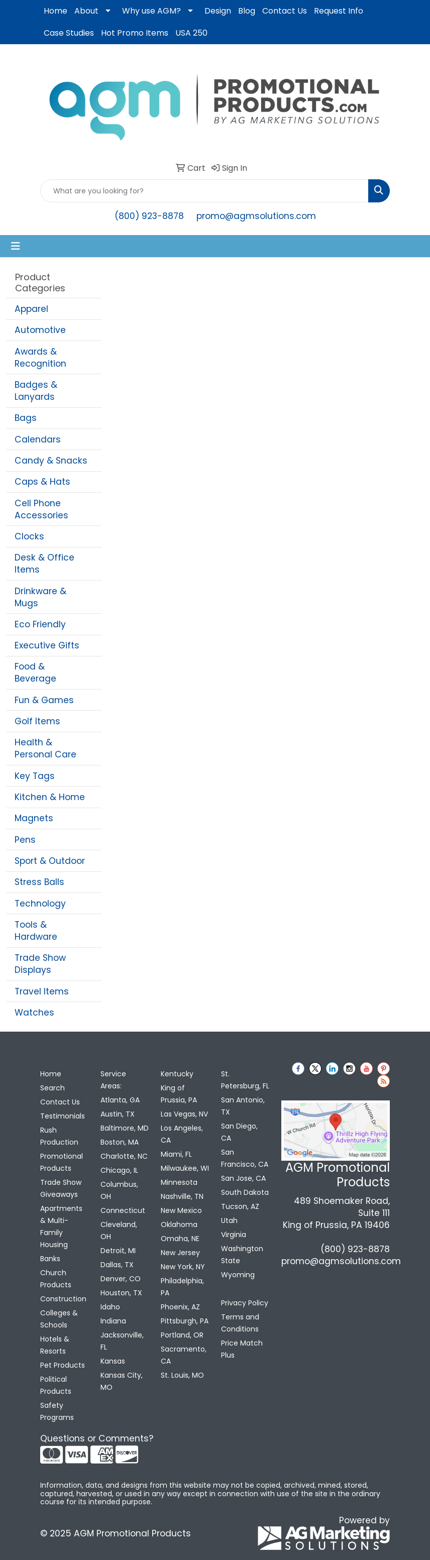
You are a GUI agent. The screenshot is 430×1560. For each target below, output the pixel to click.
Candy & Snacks (51, 461)
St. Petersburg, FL (245, 1080)
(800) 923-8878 (149, 216)
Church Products (55, 1279)
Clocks (29, 536)
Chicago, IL (119, 1170)
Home (55, 11)
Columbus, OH (119, 1190)
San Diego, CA (239, 1132)
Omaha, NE (180, 1239)
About (86, 11)
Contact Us (284, 11)
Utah (229, 1220)
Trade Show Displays (40, 964)
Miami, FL (176, 1154)
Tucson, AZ (240, 1206)
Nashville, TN (182, 1196)
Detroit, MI (118, 1251)
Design (217, 11)
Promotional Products (61, 1162)
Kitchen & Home (50, 797)
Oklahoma (179, 1224)
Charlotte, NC (124, 1156)
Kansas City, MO (121, 1381)
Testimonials (62, 1116)
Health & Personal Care (45, 748)
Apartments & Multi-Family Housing (61, 1226)
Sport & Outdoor (50, 861)
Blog (246, 11)
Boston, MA (119, 1142)
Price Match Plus (242, 1349)
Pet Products (62, 1365)
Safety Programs (57, 1411)
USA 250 (191, 33)
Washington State (242, 1255)
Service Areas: (113, 1080)
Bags (26, 418)
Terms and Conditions (240, 1323)
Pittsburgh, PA (184, 1321)
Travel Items (42, 991)
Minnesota (179, 1182)
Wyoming (238, 1275)
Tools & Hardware (36, 931)
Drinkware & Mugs (40, 597)
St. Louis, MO (182, 1375)
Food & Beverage (35, 672)
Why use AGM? (151, 11)
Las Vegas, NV (184, 1114)
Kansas (112, 1361)
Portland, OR (182, 1335)
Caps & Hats (42, 482)
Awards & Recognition (40, 358)
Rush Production (59, 1136)
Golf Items (37, 721)
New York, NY (183, 1267)
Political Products (55, 1385)
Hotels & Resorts (54, 1345)
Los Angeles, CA (182, 1134)
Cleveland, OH (118, 1230)
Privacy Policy (244, 1303)
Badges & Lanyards (36, 391)
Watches (34, 1013)
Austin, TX (117, 1114)
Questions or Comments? (96, 1438)
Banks (50, 1259)
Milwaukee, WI (185, 1168)
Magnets (34, 818)
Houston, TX (121, 1293)
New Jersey (180, 1253)
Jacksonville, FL (122, 1341)
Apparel (31, 309)
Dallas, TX (117, 1265)
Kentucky (177, 1074)
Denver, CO (120, 1279)
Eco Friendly (40, 624)
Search (52, 1088)
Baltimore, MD (124, 1128)
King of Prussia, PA (179, 1094)
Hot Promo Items (134, 33)
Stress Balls (39, 882)
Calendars (38, 439)
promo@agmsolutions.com (256, 216)
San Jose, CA (243, 1178)
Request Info (338, 11)
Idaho (110, 1307)
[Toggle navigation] (15, 246)
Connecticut (122, 1210)
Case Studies (69, 33)
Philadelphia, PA (182, 1287)
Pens (25, 840)
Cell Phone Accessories (41, 509)
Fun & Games (44, 700)
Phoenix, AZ (180, 1307)
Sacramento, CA (183, 1355)
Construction (63, 1299)
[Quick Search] (204, 190)
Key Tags (35, 776)
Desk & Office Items (44, 563)
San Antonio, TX (243, 1106)
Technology (40, 904)
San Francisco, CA (244, 1158)
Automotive (40, 330)
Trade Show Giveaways (60, 1188)
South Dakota (245, 1192)
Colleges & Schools (59, 1319)
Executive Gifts (47, 645)
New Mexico (181, 1210)
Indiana (113, 1321)
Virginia (233, 1235)
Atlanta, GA (120, 1100)
